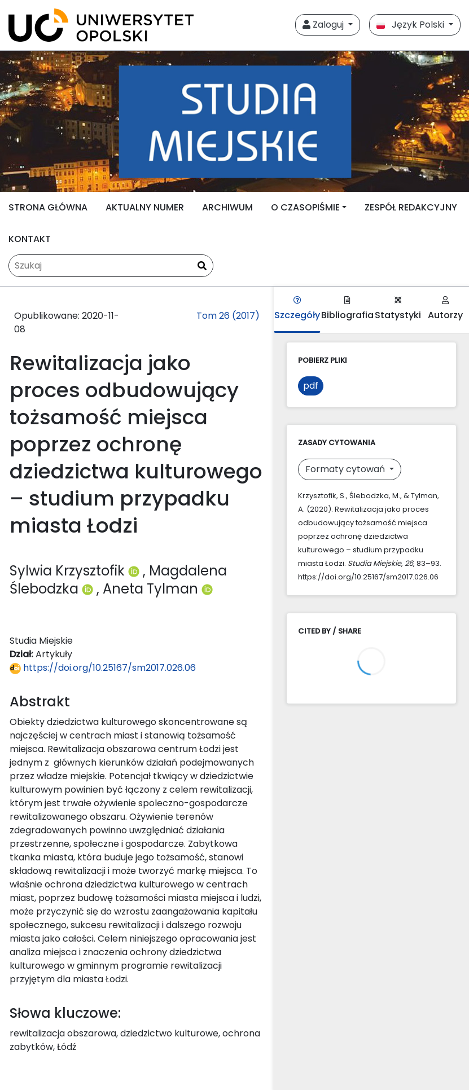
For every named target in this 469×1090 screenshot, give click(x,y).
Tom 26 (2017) (228, 315)
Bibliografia (347, 309)
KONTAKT (29, 238)
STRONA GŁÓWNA (47, 207)
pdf (310, 385)
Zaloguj (324, 24)
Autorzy (445, 309)
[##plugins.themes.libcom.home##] (234, 121)
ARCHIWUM (227, 207)
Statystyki (398, 309)
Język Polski (411, 24)
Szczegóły (297, 309)
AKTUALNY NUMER (145, 207)
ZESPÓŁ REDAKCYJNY (411, 207)
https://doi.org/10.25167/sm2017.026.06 (103, 667)
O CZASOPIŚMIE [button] (305, 207)
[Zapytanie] (111, 265)
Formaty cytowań (346, 469)
